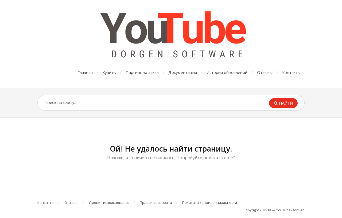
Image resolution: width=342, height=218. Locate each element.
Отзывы (265, 72)
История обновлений (227, 72)
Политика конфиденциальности (209, 202)
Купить (109, 72)
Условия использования (109, 202)
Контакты (291, 72)
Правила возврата (156, 202)
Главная (85, 72)
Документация (182, 72)
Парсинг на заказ (142, 72)
